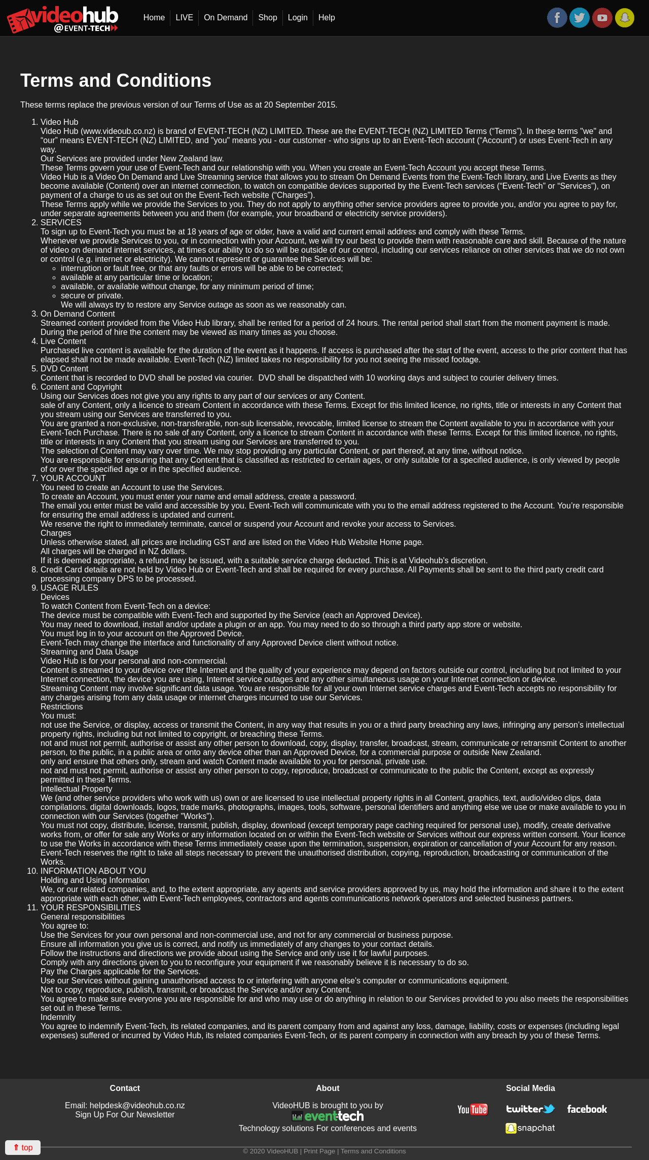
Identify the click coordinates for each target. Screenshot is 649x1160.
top (23, 1147)
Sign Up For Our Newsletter (125, 1114)
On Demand (225, 17)
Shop (267, 17)
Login (298, 17)
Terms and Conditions (373, 1151)
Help (326, 17)
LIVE (184, 17)
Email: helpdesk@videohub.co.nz (125, 1105)
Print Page (319, 1151)
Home (154, 17)
